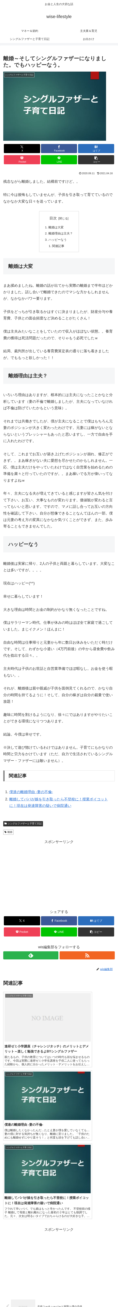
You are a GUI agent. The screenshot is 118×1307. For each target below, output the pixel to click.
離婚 (8, 833)
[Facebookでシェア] (59, 148)
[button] (96, 159)
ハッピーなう (57, 240)
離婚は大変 (56, 227)
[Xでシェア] (22, 148)
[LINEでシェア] (59, 159)
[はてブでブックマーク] (96, 148)
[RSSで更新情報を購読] (87, 957)
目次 (53, 218)
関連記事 (58, 247)
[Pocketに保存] (22, 159)
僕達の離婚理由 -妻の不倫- (31, 793)
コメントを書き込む (59, 1261)
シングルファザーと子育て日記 (23, 825)
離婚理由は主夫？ (61, 234)
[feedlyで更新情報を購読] (30, 957)
